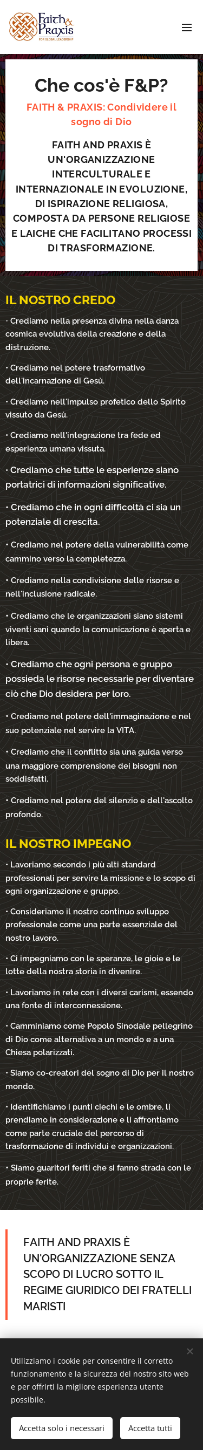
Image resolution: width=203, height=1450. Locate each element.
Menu (187, 27)
